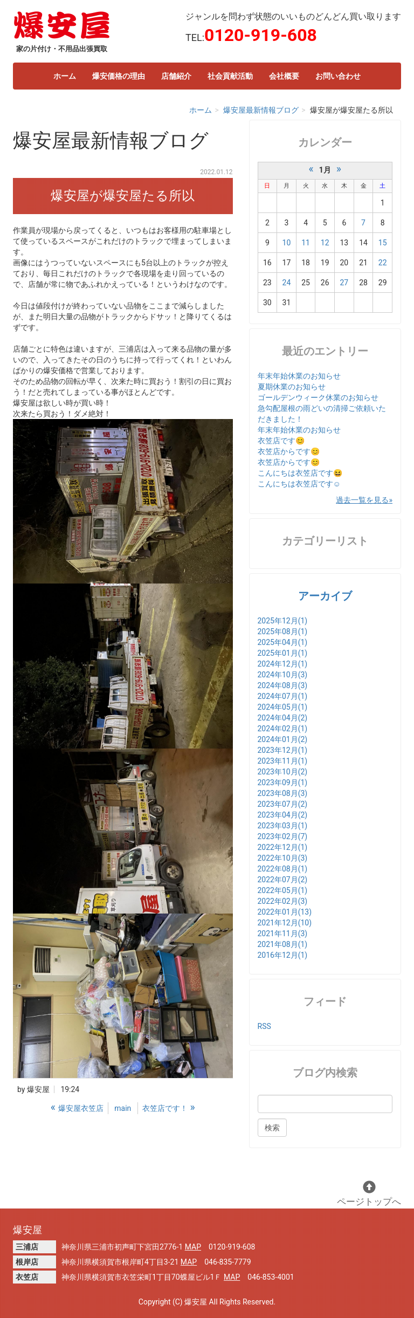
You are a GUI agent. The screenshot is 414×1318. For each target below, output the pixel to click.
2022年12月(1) (283, 847)
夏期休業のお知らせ (292, 386)
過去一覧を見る (362, 500)
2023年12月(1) (283, 750)
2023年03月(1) (283, 825)
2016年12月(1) (283, 955)
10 (286, 242)
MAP (193, 1247)
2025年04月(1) (283, 642)
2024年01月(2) (283, 739)
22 (382, 262)
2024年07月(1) (283, 696)
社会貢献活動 (230, 76)
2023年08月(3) (283, 793)
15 (382, 242)
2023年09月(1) (283, 782)
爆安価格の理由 (118, 76)
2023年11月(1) (283, 761)
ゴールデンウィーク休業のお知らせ (318, 397)
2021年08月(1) (283, 944)
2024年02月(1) (283, 728)
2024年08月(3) (283, 685)
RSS (264, 1026)
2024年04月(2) (283, 717)
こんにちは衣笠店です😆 (300, 473)
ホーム (64, 76)
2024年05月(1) (283, 707)
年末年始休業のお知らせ (299, 376)
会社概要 (284, 76)
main (122, 1108)
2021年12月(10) (285, 922)
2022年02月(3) (283, 901)
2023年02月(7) (283, 836)
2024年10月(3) (283, 674)
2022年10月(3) (283, 858)
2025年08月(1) (283, 631)
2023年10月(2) (283, 771)
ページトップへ (369, 1193)
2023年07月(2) (283, 804)
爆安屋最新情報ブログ (261, 110)
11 (305, 242)
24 (286, 282)
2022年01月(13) (285, 912)
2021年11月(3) (283, 933)
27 (344, 282)
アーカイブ (325, 595)
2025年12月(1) (283, 620)
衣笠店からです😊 (289, 451)
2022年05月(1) (283, 890)
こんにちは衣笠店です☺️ (299, 483)
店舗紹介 (176, 76)
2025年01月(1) (283, 653)
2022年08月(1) (283, 868)
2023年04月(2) (283, 815)
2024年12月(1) (283, 664)
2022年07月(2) (283, 879)
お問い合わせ (338, 76)
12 (325, 242)
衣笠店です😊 (281, 440)
